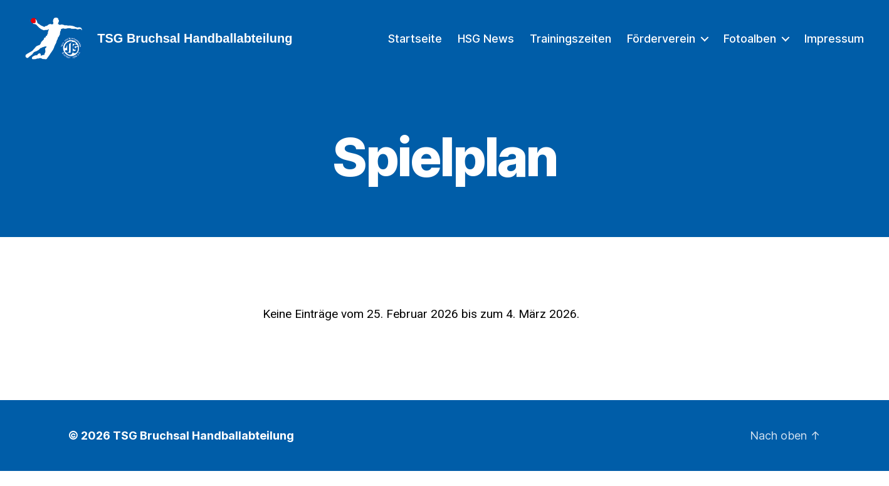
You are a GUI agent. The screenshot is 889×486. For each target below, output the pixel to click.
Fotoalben (749, 45)
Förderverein (661, 45)
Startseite (415, 45)
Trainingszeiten (570, 45)
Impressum (834, 45)
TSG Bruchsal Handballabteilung (203, 450)
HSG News (486, 45)
